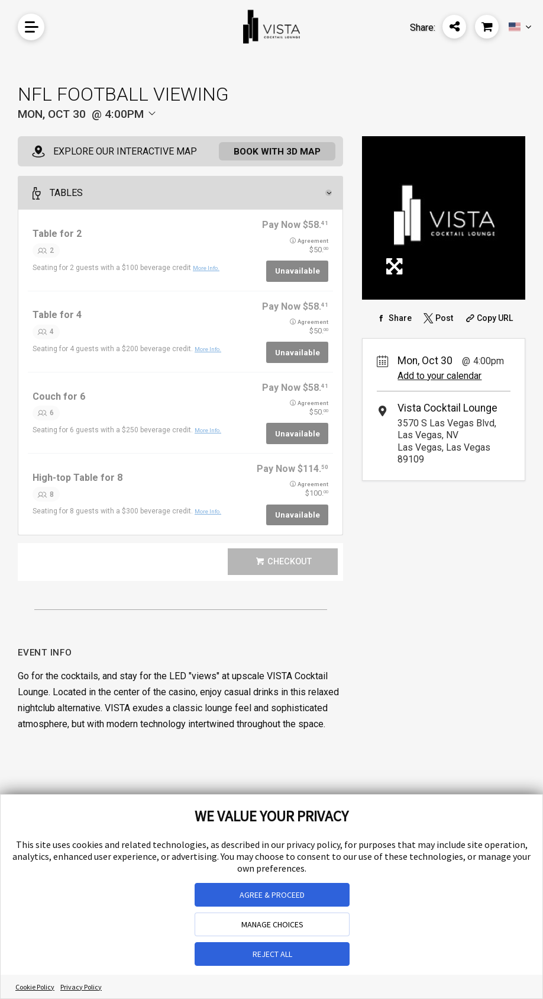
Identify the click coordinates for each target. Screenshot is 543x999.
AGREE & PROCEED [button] (272, 894)
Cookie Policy (34, 986)
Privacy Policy (81, 986)
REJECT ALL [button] (272, 954)
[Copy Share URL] (488, 318)
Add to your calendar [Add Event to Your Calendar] (439, 375)
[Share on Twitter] (437, 318)
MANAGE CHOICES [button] (272, 924)
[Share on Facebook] (393, 318)
